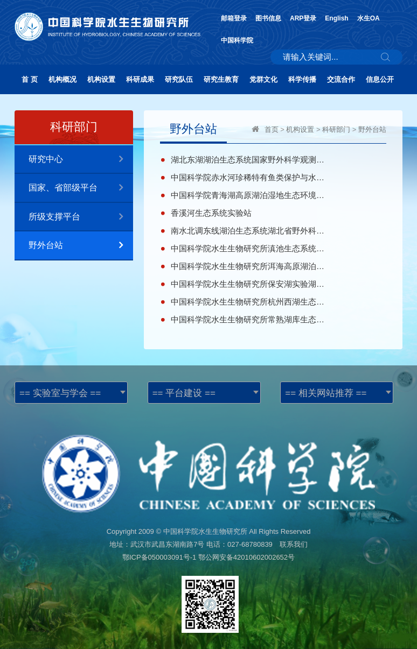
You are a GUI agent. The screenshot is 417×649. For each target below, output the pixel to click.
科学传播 (302, 79)
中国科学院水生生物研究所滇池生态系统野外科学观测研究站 (248, 248)
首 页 (30, 79)
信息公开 (380, 79)
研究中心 (81, 159)
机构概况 (62, 79)
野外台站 (81, 245)
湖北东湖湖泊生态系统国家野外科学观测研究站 (248, 159)
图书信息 (268, 18)
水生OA (368, 18)
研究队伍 (179, 79)
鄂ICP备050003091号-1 (159, 557)
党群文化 (263, 79)
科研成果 (140, 79)
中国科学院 (237, 40)
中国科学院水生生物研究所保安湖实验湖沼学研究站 (248, 283)
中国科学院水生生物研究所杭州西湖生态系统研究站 (248, 301)
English (336, 18)
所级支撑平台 (81, 217)
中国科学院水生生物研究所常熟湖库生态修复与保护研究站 (248, 319)
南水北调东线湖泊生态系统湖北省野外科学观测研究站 (248, 230)
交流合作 (341, 79)
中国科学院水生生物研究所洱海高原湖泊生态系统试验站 (248, 266)
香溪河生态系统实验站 (211, 212)
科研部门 (336, 129)
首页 (272, 129)
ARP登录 (303, 18)
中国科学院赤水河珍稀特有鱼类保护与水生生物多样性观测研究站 (248, 177)
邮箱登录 (234, 18)
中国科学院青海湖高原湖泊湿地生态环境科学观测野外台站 (248, 195)
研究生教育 (221, 79)
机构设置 (101, 79)
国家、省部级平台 (81, 188)
